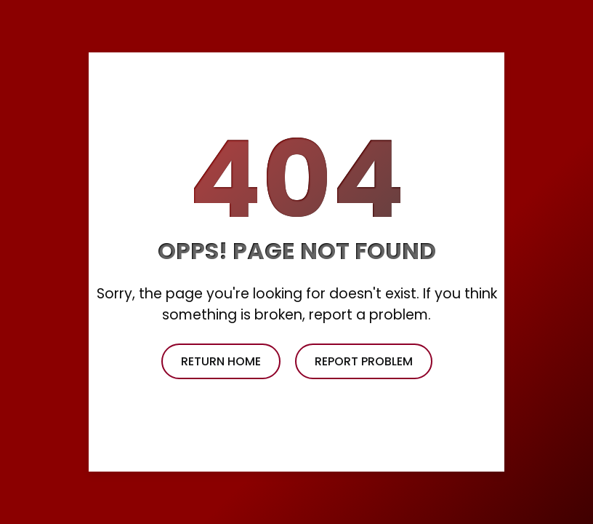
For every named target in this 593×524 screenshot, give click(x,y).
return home (221, 361)
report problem (364, 361)
